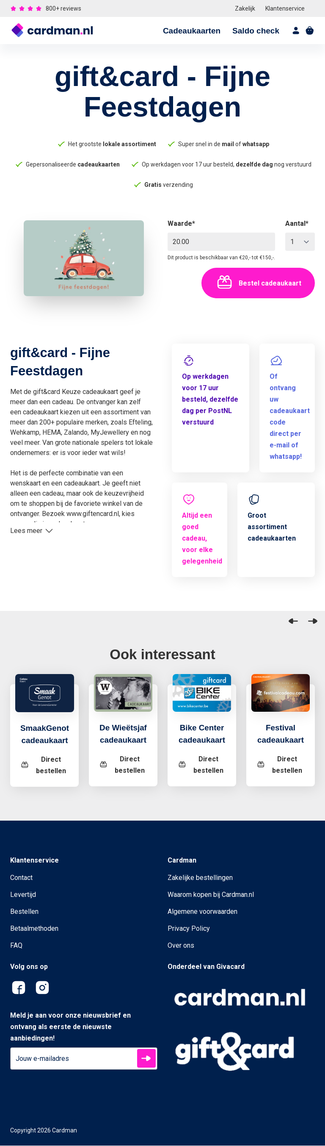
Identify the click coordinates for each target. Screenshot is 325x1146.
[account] (296, 30)
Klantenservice (285, 8)
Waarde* (181, 223)
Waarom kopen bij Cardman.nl (211, 895)
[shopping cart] (310, 30)
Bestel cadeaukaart (258, 283)
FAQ (16, 946)
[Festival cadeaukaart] (280, 698)
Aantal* (296, 223)
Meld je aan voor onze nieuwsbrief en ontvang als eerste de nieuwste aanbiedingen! (70, 1027)
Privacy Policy (189, 929)
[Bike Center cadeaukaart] (202, 698)
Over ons (181, 946)
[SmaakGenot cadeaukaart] (45, 698)
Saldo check (255, 30)
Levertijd (23, 895)
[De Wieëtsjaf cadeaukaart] (123, 698)
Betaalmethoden (34, 929)
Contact (21, 878)
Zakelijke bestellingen (200, 878)
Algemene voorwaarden (202, 912)
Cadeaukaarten (191, 30)
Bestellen (24, 912)
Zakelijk (245, 8)
